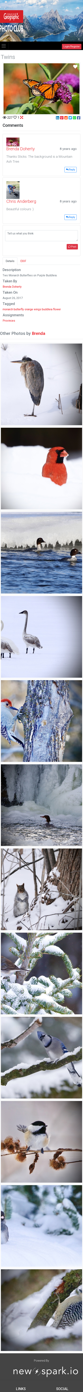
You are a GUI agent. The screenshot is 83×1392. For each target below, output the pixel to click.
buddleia (47, 309)
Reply (70, 169)
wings (37, 309)
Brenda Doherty (12, 286)
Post (72, 246)
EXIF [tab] (23, 261)
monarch (8, 309)
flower (57, 309)
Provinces (9, 320)
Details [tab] (10, 261)
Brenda (38, 333)
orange (29, 309)
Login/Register (71, 46)
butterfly (19, 309)
